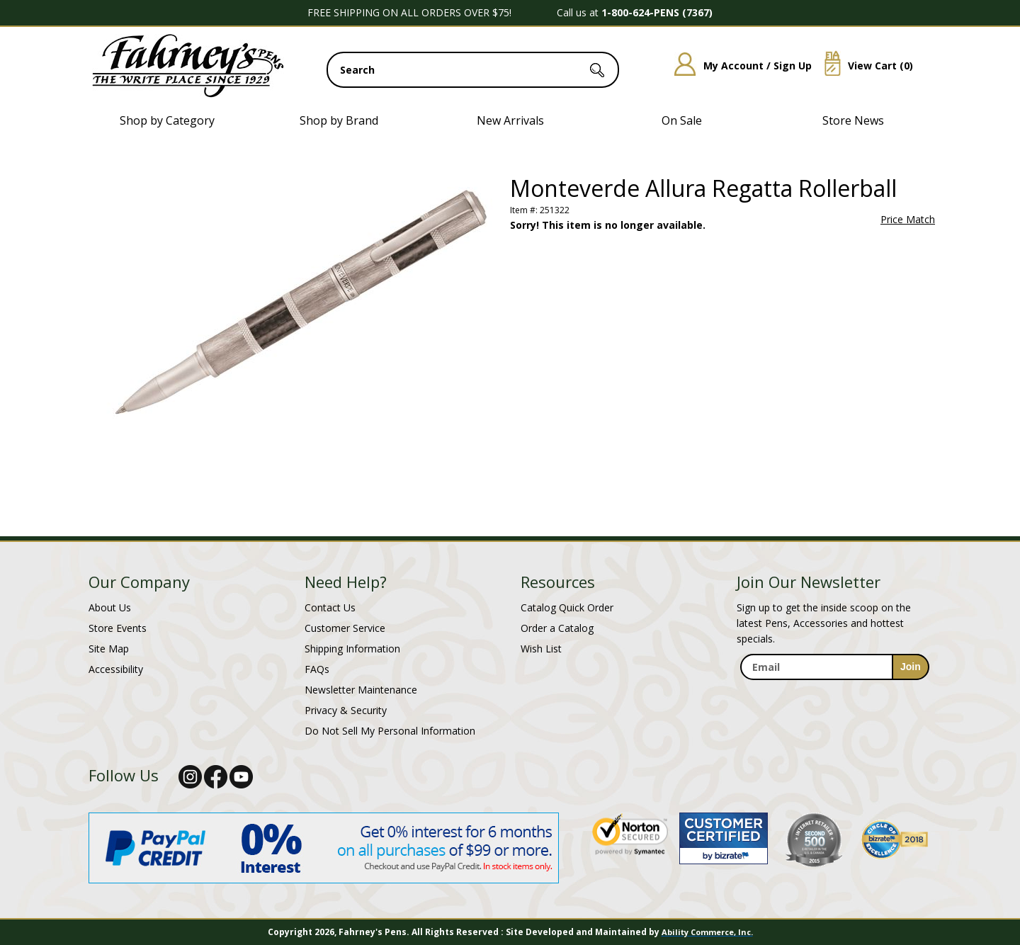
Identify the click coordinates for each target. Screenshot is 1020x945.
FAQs (317, 669)
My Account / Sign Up (738, 65)
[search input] (473, 70)
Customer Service (345, 628)
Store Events (118, 628)
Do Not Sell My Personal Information (390, 730)
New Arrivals (510, 120)
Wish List (541, 648)
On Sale (682, 120)
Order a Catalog (557, 628)
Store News (853, 120)
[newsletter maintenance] (834, 695)
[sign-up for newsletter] (910, 667)
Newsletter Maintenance (361, 689)
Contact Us (330, 607)
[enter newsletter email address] (834, 667)
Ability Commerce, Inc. (707, 932)
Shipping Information (352, 648)
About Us (110, 607)
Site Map (109, 648)
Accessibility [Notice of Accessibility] (116, 669)
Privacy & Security (346, 710)
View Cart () (863, 65)
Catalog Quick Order (567, 607)
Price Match (907, 219)
